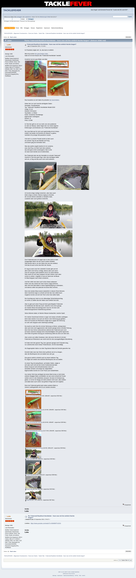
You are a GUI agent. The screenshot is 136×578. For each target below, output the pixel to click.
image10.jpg (29, 474)
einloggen (19, 16)
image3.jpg (28, 459)
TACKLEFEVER (12, 10)
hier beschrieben (54, 100)
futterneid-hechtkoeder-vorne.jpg (34, 448)
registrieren (28, 16)
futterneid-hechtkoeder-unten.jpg (34, 430)
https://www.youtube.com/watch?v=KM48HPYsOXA (46, 523)
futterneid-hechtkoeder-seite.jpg (33, 422)
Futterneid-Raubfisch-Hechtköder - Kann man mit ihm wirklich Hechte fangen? (51, 44)
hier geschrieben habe (41, 54)
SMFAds (65, 573)
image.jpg (28, 500)
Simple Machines (75, 571)
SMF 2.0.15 (61, 571)
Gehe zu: (116, 560)
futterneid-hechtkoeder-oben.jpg (33, 409)
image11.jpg (29, 489)
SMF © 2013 (68, 571)
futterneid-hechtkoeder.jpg (32, 395)
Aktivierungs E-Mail (45, 16)
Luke (9, 45)
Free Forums (72, 573)
